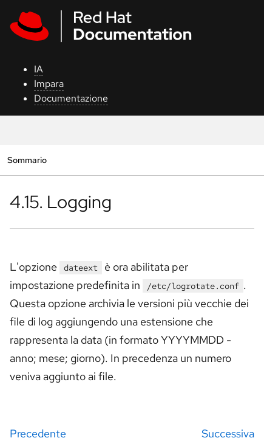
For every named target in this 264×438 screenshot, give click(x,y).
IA (38, 69)
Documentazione (71, 98)
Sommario (27, 159)
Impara (49, 83)
